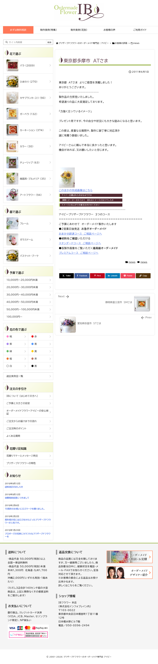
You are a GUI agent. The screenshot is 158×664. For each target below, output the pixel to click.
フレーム (17, 223)
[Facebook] (82, 275)
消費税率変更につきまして (17, 498)
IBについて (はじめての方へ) (22, 396)
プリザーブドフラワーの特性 (21, 463)
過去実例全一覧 (14, 376)
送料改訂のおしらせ (14, 487)
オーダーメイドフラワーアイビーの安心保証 (27, 412)
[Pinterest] (97, 275)
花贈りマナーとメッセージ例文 (22, 456)
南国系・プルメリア (26, 179)
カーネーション (25, 130)
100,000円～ (14, 317)
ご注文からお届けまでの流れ (21, 421)
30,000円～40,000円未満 (22, 294)
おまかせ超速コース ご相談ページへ (80, 233)
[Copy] (143, 275)
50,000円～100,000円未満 (22, 309)
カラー (19, 146)
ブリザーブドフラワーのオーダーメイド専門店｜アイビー (84, 43)
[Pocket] (128, 275)
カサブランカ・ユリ (26, 98)
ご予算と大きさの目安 (18, 403)
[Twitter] (66, 275)
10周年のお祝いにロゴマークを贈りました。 (25, 509)
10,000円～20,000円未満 (22, 280)
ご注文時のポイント (16, 428)
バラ (20, 65)
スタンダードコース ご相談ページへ (80, 243)
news (136, 43)
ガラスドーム (19, 239)
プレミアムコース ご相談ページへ (78, 253)
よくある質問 (13, 436)
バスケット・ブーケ (22, 256)
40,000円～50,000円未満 (22, 302)
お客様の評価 (121, 43)
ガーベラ (21, 114)
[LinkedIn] (112, 275)
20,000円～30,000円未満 (22, 287)
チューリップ (23, 162)
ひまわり (22, 82)
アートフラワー (24, 195)
